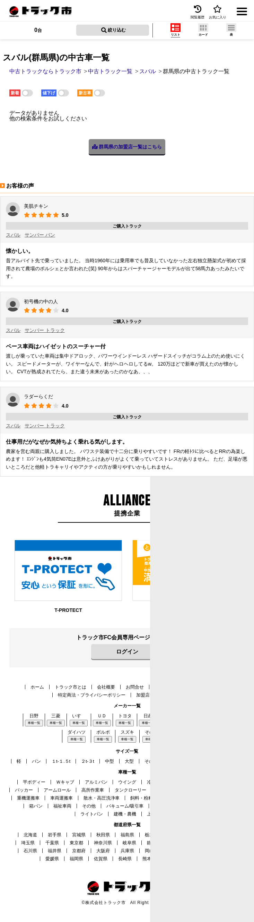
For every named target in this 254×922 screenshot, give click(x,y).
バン (36, 761)
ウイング (127, 782)
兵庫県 (127, 850)
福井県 (54, 850)
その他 (89, 806)
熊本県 (149, 858)
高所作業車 (92, 790)
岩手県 (54, 834)
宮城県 (79, 834)
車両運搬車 (61, 798)
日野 (33, 716)
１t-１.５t (61, 761)
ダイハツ (77, 732)
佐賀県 (100, 858)
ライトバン (91, 814)
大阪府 (103, 850)
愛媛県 (52, 858)
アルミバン (96, 782)
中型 (109, 761)
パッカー (24, 790)
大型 (129, 761)
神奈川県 (103, 842)
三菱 (55, 716)
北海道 (30, 834)
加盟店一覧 (147, 695)
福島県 (127, 834)
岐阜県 (129, 842)
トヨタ (125, 716)
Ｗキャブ (65, 782)
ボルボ (103, 732)
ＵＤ (101, 716)
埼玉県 (28, 842)
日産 (147, 716)
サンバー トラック (45, 330)
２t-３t (87, 761)
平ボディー (34, 782)
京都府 (79, 850)
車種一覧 (34, 723)
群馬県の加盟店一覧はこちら (127, 147)
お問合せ (135, 687)
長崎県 (125, 858)
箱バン (36, 806)
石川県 (30, 850)
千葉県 (52, 842)
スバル (13, 234)
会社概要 (106, 687)
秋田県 (103, 834)
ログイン (127, 652)
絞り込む (113, 30)
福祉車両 (62, 806)
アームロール (57, 790)
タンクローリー (130, 790)
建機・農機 (125, 814)
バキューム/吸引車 (125, 806)
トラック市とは (70, 687)
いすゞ (79, 716)
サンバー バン (40, 234)
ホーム (37, 687)
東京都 (76, 842)
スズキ (127, 732)
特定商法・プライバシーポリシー (91, 695)
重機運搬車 (28, 798)
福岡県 (76, 858)
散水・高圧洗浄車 (102, 798)
